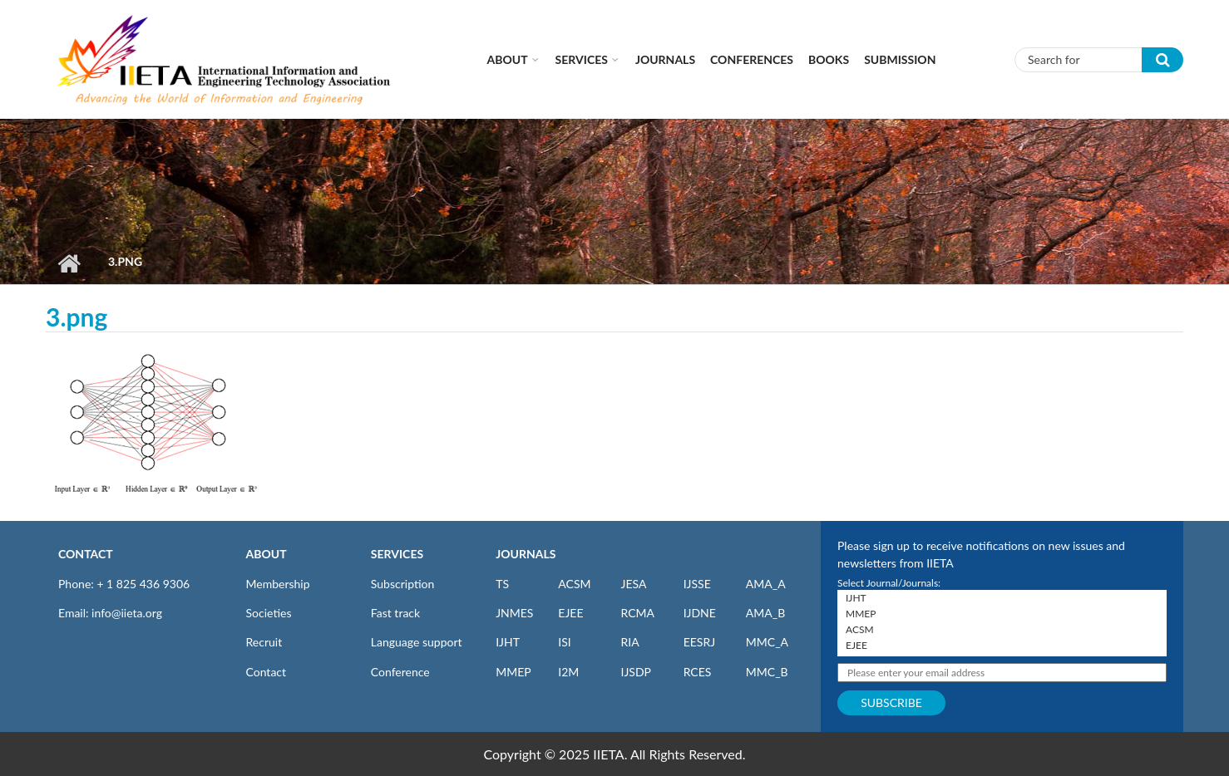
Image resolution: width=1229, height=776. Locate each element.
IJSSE (697, 584)
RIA (629, 642)
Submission (899, 59)
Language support (416, 642)
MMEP (513, 672)
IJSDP (635, 672)
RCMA (637, 613)
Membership (278, 584)
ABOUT (266, 554)
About (507, 59)
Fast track (395, 613)
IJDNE (700, 613)
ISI (564, 642)
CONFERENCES (751, 59)
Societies (269, 613)
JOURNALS (525, 554)
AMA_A (766, 584)
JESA (633, 584)
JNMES (514, 613)
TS (502, 584)
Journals (665, 59)
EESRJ (699, 642)
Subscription (402, 584)
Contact (266, 672)
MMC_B (767, 672)
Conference (400, 672)
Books (828, 59)
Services (581, 59)
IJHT (508, 642)
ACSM (574, 584)
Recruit (264, 642)
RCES (698, 672)
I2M (568, 672)
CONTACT (85, 554)
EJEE (570, 613)
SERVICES (397, 554)
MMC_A (767, 642)
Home (68, 263)
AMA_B (765, 613)
